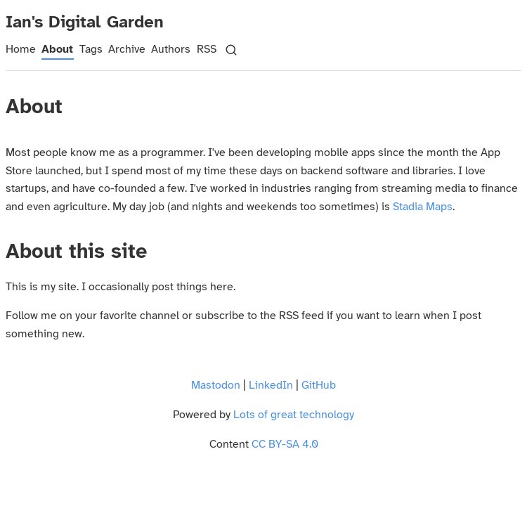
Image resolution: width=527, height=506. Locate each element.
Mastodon (215, 385)
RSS (206, 50)
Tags (91, 50)
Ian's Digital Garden (85, 23)
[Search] (231, 50)
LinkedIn (271, 385)
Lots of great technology (293, 415)
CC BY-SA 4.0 (285, 444)
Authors (170, 50)
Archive (126, 50)
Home (21, 50)
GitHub (318, 385)
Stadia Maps (423, 207)
